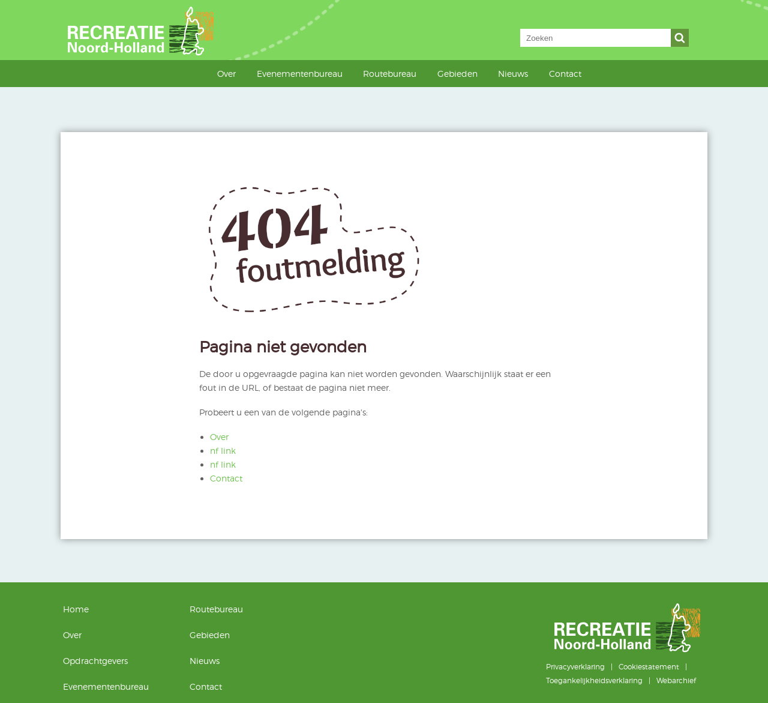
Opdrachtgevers (95, 661)
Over (226, 73)
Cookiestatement (649, 666)
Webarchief (676, 680)
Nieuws (513, 73)
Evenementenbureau (300, 73)
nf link (223, 450)
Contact (565, 73)
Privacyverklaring (575, 666)
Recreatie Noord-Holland (155, 30)
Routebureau (389, 73)
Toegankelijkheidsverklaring (594, 680)
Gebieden (457, 73)
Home (201, 73)
